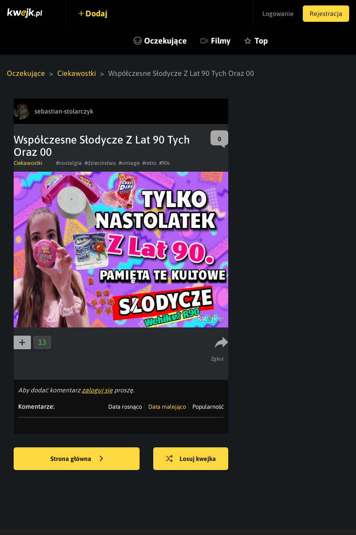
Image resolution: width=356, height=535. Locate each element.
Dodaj (96, 13)
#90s (164, 163)
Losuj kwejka (191, 459)
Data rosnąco (125, 406)
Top (261, 40)
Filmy (221, 40)
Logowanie (278, 13)
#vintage (129, 163)
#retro (149, 163)
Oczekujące (165, 40)
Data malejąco (167, 406)
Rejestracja (326, 13)
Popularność (208, 406)
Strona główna (76, 459)
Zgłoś (217, 359)
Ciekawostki (76, 73)
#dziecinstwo (100, 163)
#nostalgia (69, 163)
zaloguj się (97, 390)
